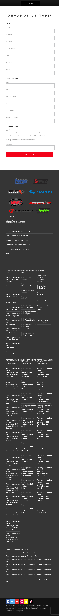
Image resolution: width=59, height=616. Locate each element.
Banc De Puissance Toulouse (17, 550)
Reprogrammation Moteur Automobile (21, 553)
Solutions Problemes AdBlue (17, 240)
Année (8, 103)
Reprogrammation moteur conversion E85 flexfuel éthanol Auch (28, 422)
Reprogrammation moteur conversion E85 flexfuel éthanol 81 (28, 410)
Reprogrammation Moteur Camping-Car (22, 556)
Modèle (9, 89)
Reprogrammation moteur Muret (13, 302)
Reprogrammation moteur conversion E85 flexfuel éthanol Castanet (13, 538)
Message (10, 144)
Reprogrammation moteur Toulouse (13, 308)
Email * (8, 69)
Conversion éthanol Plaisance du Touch (42, 279)
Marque (9, 82)
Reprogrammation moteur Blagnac (13, 295)
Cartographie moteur (14, 227)
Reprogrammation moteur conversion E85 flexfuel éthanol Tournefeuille (44, 372)
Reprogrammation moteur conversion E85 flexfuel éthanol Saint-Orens (28, 496)
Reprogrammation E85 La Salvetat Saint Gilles (28, 326)
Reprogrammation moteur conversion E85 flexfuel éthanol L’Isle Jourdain (44, 397)
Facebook (10, 220)
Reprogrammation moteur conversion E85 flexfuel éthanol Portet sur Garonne (13, 475)
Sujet (8, 130)
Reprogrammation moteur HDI (18, 231)
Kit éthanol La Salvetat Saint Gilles (42, 307)
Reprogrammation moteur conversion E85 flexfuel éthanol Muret (13, 449)
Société (9, 41)
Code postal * (11, 48)
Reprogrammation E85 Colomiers (28, 306)
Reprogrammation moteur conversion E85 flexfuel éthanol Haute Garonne (28, 385)
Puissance (10, 110)
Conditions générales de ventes (18, 249)
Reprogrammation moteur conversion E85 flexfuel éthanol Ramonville (13, 525)
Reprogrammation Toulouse (28, 278)
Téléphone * (11, 62)
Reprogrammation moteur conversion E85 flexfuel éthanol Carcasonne (28, 472)
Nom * (8, 27)
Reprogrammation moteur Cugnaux (13, 338)
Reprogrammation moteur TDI (18, 236)
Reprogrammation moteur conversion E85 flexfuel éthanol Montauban (28, 447)
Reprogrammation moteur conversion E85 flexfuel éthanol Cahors (28, 434)
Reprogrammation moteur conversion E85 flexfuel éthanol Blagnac (13, 500)
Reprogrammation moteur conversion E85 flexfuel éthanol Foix (28, 484)
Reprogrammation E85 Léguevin (28, 334)
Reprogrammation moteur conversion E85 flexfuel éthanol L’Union (13, 461)
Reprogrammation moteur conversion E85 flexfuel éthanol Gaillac (13, 436)
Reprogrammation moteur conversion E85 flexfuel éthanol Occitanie (28, 372)
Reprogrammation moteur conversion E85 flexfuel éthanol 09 (28, 459)
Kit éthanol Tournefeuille (42, 300)
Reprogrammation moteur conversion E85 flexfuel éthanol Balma (44, 459)
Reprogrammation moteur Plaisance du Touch (13, 279)
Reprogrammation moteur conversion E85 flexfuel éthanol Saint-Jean (44, 472)
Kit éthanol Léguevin (41, 315)
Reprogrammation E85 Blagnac (28, 313)
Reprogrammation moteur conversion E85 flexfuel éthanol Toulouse (13, 372)
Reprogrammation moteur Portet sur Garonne (13, 331)
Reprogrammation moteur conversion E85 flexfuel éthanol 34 (44, 422)
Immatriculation (12, 117)
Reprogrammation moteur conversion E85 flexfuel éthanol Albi (13, 399)
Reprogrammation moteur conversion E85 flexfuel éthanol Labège (28, 509)
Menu (30, 3)
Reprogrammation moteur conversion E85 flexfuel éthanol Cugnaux (44, 385)
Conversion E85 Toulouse (27, 291)
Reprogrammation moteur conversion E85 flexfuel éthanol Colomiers (13, 488)
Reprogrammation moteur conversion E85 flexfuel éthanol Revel (44, 434)
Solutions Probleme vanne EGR (18, 245)
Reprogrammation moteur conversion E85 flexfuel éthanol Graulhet (13, 411)
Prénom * (10, 34)
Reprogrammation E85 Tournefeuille (28, 319)
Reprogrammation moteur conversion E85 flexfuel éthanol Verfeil (44, 484)
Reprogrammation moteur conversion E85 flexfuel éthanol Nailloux (44, 496)
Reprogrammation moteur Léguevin (13, 315)
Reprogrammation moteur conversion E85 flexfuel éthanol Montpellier (44, 410)
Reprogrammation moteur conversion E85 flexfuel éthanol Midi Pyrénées (44, 509)
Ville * (8, 55)
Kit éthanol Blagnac (41, 293)
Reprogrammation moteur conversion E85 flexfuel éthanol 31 (28, 397)
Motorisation (11, 96)
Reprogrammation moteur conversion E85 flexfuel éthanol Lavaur (44, 447)
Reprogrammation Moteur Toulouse (28, 285)
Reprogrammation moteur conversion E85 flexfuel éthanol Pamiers (13, 513)
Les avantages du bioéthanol (43, 321)
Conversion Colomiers (41, 287)
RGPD (8, 253)
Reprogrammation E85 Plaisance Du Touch (28, 299)
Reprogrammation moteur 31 (13, 353)
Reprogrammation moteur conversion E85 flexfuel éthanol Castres (13, 424)
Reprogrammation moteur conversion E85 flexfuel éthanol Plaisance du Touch (13, 386)
